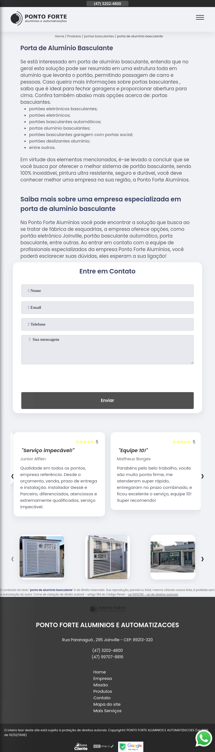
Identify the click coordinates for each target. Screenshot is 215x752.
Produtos (103, 691)
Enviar (107, 400)
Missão (101, 685)
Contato (102, 698)
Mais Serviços (108, 711)
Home (100, 672)
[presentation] (107, 377)
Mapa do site (107, 704)
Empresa (103, 678)
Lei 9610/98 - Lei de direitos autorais (153, 594)
